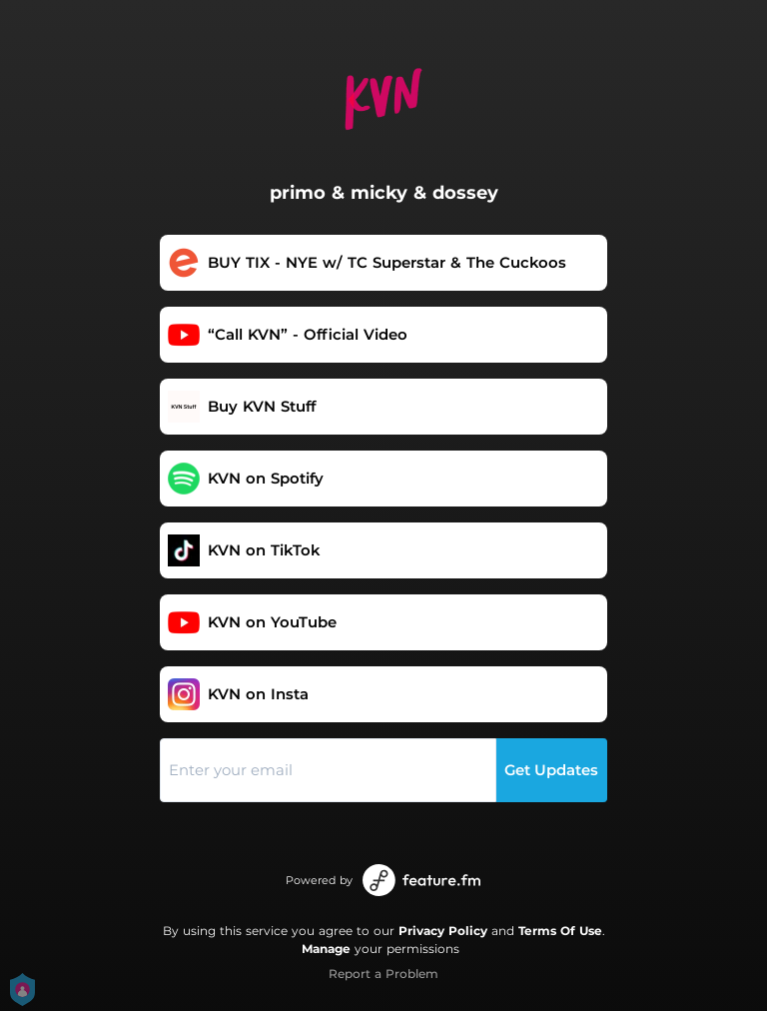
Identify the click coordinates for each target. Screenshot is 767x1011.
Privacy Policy (442, 930)
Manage (326, 948)
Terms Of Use (560, 930)
